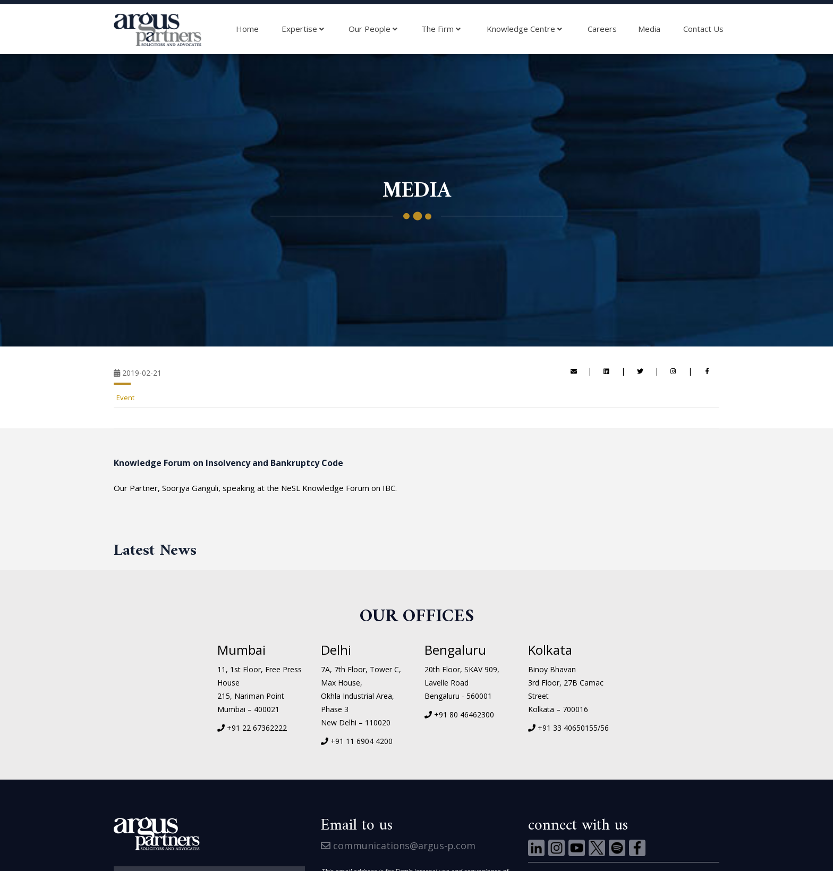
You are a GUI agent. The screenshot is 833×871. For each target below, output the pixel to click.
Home (247, 28)
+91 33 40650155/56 (573, 728)
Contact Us (703, 28)
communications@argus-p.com (398, 845)
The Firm (441, 29)
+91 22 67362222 (257, 728)
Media (649, 28)
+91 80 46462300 (464, 714)
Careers (602, 28)
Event (125, 397)
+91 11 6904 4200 (361, 741)
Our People (372, 29)
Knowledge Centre (524, 29)
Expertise (303, 29)
